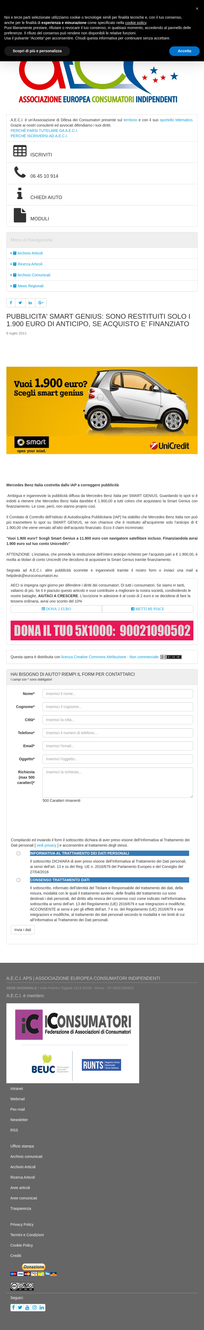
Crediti (15, 1256)
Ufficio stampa (22, 1146)
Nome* (29, 694)
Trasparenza (20, 1208)
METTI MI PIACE (149, 609)
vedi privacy (46, 845)
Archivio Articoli (27, 253)
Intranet (16, 1088)
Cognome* (25, 707)
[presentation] (82, 817)
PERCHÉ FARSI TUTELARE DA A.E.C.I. (44, 130)
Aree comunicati (23, 1198)
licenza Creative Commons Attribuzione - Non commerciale (110, 657)
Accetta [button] (184, 51)
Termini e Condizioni (27, 1235)
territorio (130, 120)
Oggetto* (27, 759)
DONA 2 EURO (58, 609)
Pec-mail (17, 1109)
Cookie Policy (21, 1245)
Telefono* (26, 733)
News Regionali (27, 286)
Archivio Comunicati (30, 275)
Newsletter (19, 1120)
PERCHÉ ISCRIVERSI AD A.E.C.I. (39, 136)
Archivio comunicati (26, 1156)
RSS (14, 1130)
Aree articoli (20, 1188)
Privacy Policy (21, 1224)
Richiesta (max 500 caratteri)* (26, 777)
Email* (29, 746)
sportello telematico (176, 120)
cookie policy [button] (135, 23)
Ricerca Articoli (26, 264)
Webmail (17, 1099)
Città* (30, 720)
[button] (197, 8)
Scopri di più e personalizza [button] (37, 51)
